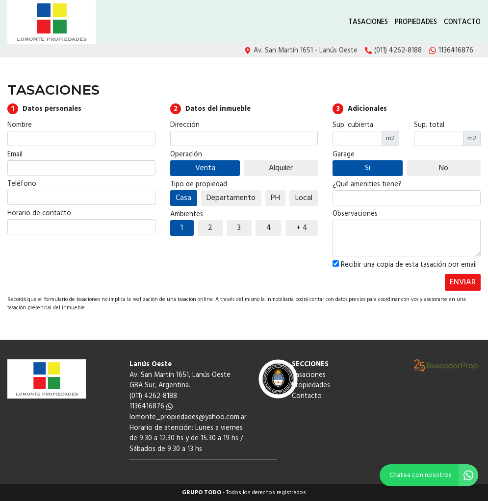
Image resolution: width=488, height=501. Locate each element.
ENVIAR (463, 282)
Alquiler (281, 168)
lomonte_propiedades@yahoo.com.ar (188, 417)
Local (303, 198)
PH (275, 198)
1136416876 (151, 406)
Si (367, 168)
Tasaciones (368, 22)
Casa (183, 198)
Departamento (231, 198)
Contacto (462, 22)
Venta (205, 168)
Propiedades (416, 22)
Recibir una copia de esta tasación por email (405, 265)
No (443, 168)
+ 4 (302, 228)
